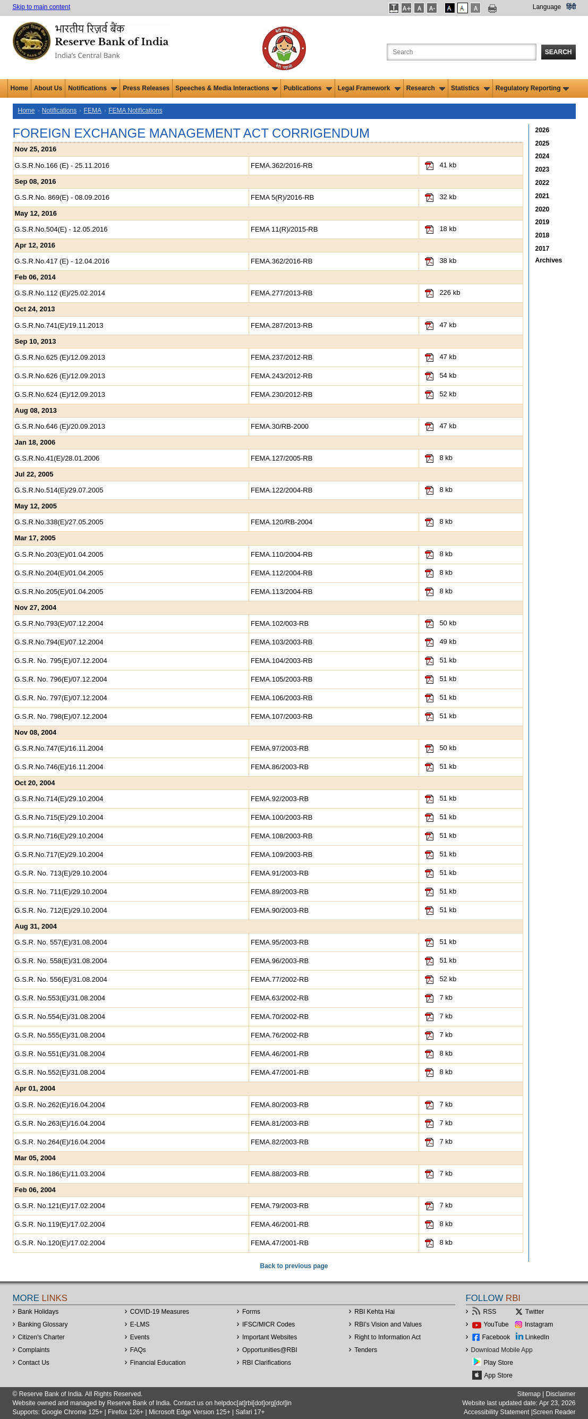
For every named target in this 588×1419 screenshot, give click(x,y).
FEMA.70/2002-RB (280, 1017)
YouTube (496, 1324)
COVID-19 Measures (159, 1311)
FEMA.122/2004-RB (281, 490)
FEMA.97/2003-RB (280, 748)
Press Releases (146, 88)
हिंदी (571, 7)
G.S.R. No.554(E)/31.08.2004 (60, 1017)
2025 (542, 143)
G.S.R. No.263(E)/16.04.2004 (60, 1123)
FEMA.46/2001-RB (280, 1054)
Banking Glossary (43, 1324)
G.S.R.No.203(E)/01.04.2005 (59, 554)
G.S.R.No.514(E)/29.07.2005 (59, 490)
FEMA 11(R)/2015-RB (284, 229)
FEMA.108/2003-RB (281, 836)
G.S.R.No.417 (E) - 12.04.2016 (62, 261)
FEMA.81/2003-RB (280, 1123)
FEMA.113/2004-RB (281, 592)
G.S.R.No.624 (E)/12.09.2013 (60, 394)
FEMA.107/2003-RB (281, 716)
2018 (542, 235)
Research (425, 88)
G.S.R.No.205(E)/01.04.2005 (59, 592)
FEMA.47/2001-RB (280, 1072)
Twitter (534, 1311)
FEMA (92, 110)
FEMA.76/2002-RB (280, 1035)
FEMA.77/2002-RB (280, 979)
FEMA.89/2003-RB (280, 892)
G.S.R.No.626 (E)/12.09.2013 (60, 376)
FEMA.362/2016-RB (281, 165)
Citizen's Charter (41, 1337)
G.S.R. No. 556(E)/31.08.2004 (61, 979)
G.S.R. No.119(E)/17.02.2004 (60, 1224)
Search (558, 52)
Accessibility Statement (496, 1412)
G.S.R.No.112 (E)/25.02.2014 (60, 293)
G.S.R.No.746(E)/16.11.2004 (59, 767)
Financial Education (158, 1362)
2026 (542, 130)
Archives (549, 260)
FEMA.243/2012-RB (281, 376)
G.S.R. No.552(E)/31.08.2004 (60, 1072)
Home (19, 88)
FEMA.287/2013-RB (281, 325)
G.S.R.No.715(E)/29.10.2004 (59, 817)
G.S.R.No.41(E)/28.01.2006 (57, 458)
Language (547, 7)
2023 (542, 169)
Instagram (539, 1324)
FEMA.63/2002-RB (280, 998)
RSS (490, 1311)
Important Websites (269, 1337)
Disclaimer (560, 1394)
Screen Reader (554, 1412)
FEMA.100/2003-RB (281, 817)
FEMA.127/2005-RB (281, 458)
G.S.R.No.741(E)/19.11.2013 (59, 325)
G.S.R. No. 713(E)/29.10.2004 (61, 873)
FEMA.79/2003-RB (280, 1206)
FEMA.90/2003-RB (280, 910)
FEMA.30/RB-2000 (280, 426)
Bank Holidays (38, 1311)
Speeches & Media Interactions (226, 88)
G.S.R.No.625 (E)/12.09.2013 (60, 357)
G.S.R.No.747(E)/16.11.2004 (59, 748)
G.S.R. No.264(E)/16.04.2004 (60, 1142)
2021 (542, 196)
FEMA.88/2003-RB (280, 1174)
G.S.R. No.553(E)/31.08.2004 (60, 998)
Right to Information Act (387, 1337)
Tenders (365, 1350)
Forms (251, 1311)
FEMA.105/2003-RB (281, 679)
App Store (498, 1375)
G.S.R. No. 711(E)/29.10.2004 (61, 892)
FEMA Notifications (135, 110)
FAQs (138, 1350)
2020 (542, 209)
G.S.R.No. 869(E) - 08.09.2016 (62, 197)
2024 (542, 156)
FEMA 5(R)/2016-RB (282, 197)
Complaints (34, 1350)
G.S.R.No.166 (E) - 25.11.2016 (62, 165)
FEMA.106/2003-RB (281, 698)
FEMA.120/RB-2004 (281, 522)
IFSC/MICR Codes (268, 1324)
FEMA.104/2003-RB (281, 661)
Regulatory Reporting (532, 88)
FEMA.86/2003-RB (280, 767)
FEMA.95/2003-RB (280, 942)
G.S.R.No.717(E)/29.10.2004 (59, 855)
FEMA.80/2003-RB (280, 1105)
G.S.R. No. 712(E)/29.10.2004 (61, 910)
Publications (308, 88)
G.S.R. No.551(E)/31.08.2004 (60, 1054)
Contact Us (33, 1362)
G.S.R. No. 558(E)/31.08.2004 (61, 961)
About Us (48, 88)
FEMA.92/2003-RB (280, 799)
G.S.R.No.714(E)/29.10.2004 (59, 799)
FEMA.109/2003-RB (281, 855)
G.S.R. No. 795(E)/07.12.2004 (61, 661)
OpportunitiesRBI (269, 1350)
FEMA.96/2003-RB (280, 961)
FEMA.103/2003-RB (281, 642)
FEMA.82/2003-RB (280, 1142)
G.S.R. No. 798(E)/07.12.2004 (61, 716)
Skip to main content (42, 7)
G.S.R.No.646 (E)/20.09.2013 (60, 426)
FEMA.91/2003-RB (280, 873)
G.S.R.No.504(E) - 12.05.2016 (61, 229)
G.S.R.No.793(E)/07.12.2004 (59, 623)
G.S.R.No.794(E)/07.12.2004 (59, 642)
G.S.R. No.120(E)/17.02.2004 (60, 1243)
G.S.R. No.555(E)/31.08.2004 (60, 1035)
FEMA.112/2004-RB (281, 573)
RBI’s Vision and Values (388, 1324)
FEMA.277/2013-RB (281, 293)
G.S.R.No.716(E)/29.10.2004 (59, 836)
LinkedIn (537, 1337)
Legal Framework (369, 88)
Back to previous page (294, 1266)
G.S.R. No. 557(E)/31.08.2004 (61, 942)
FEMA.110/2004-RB (281, 554)
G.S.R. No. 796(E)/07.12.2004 (61, 679)
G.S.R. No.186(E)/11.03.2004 (60, 1174)
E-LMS (140, 1324)
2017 (542, 248)
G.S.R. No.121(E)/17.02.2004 (60, 1206)
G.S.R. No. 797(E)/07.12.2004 (61, 698)
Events (140, 1337)
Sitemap (529, 1394)
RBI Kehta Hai (374, 1311)
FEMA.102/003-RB (280, 623)
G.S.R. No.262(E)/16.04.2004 (60, 1105)
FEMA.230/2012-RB (281, 394)
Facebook (496, 1337)
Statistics (470, 88)
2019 (542, 222)
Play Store (498, 1362)
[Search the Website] (461, 52)
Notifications (92, 88)
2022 (542, 182)
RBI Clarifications (266, 1362)
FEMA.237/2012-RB (281, 357)
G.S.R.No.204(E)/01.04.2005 (59, 573)
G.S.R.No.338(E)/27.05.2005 (59, 522)
